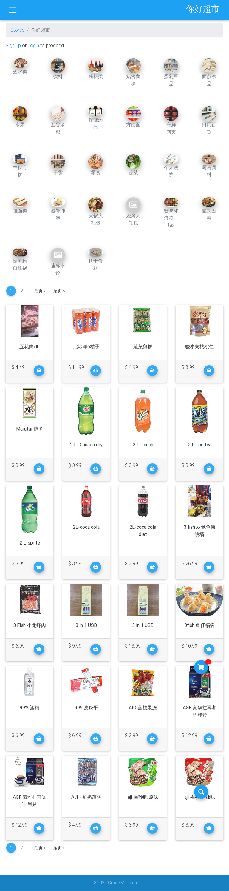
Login (33, 45)
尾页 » (59, 291)
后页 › (39, 291)
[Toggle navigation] (13, 10)
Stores (17, 30)
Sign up (13, 45)
